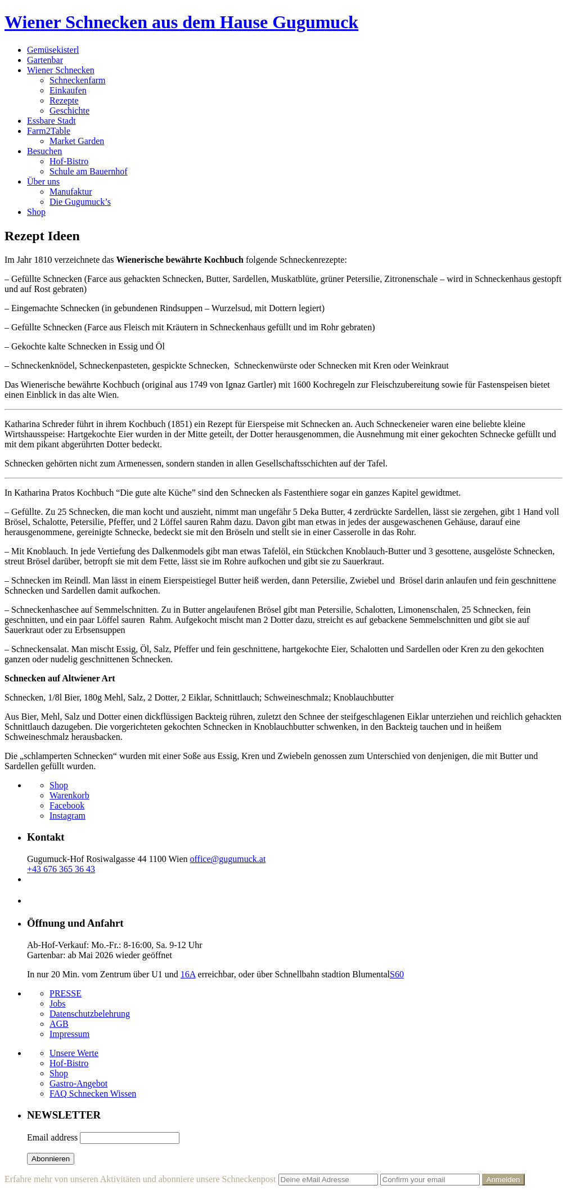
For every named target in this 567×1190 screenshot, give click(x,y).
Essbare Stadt (51, 120)
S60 (397, 974)
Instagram (68, 815)
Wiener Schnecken (60, 70)
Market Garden (77, 141)
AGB (59, 1024)
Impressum (69, 1034)
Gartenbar (45, 60)
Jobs (57, 1003)
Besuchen (44, 151)
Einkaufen (68, 90)
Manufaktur (71, 191)
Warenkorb (69, 795)
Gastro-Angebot (78, 1083)
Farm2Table (48, 131)
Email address (52, 1137)
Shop (36, 212)
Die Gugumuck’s (80, 201)
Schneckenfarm (78, 80)
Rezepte (64, 100)
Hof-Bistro (69, 161)
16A (188, 974)
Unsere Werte (74, 1053)
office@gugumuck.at (228, 859)
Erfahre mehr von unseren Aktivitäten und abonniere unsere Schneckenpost (140, 1179)
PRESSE (66, 993)
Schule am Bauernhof (89, 171)
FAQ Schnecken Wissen (93, 1093)
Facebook (67, 805)
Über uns (43, 181)
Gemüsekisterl (53, 50)
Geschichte (69, 110)
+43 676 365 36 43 (61, 869)
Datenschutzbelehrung (90, 1013)
